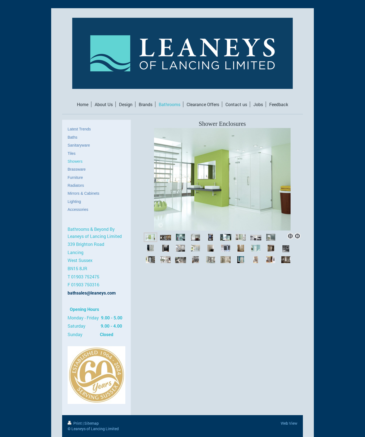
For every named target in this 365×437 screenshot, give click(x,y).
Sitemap (91, 423)
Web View (289, 423)
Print (75, 423)
